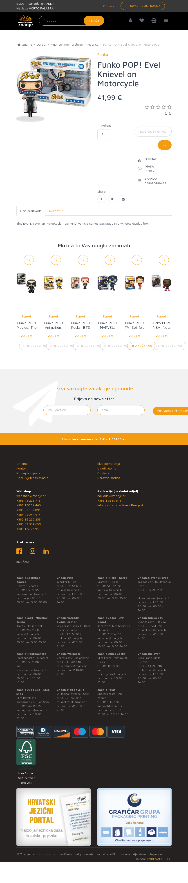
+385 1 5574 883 (29, 662)
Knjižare (108, 6)
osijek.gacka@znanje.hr (112, 674)
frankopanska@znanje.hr (32, 670)
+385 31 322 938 (110, 666)
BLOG (20, 3)
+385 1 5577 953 (28, 529)
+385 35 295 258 (28, 519)
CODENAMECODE (159, 859)
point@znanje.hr (112, 706)
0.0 (158, 110)
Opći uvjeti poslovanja (32, 478)
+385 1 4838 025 (30, 706)
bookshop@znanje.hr (34, 594)
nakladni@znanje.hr (111, 496)
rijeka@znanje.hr (112, 590)
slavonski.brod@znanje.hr (154, 598)
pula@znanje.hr (71, 590)
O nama (22, 463)
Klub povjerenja (108, 463)
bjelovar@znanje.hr (154, 670)
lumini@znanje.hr (72, 638)
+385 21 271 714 (29, 630)
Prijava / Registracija (143, 5)
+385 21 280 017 (70, 698)
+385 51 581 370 (151, 626)
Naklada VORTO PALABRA (35, 8)
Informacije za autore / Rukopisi (120, 505)
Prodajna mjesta (28, 473)
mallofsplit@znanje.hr (75, 702)
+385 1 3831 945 (110, 702)
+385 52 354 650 (28, 524)
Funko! (26, 316)
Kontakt (21, 468)
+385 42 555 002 (70, 634)
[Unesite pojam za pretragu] (71, 21)
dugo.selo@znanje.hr (34, 710)
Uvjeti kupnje (106, 468)
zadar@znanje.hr (112, 638)
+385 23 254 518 (28, 514)
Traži (94, 20)
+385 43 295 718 (28, 500)
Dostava (103, 473)
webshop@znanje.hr (31, 496)
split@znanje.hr (30, 634)
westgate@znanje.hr (74, 666)
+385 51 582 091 (28, 510)
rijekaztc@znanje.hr (154, 630)
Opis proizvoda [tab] (31, 211)
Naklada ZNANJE (40, 3)
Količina (106, 125)
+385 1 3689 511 (109, 500)
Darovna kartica (108, 478)
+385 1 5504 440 (28, 505)
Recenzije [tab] (56, 211)
